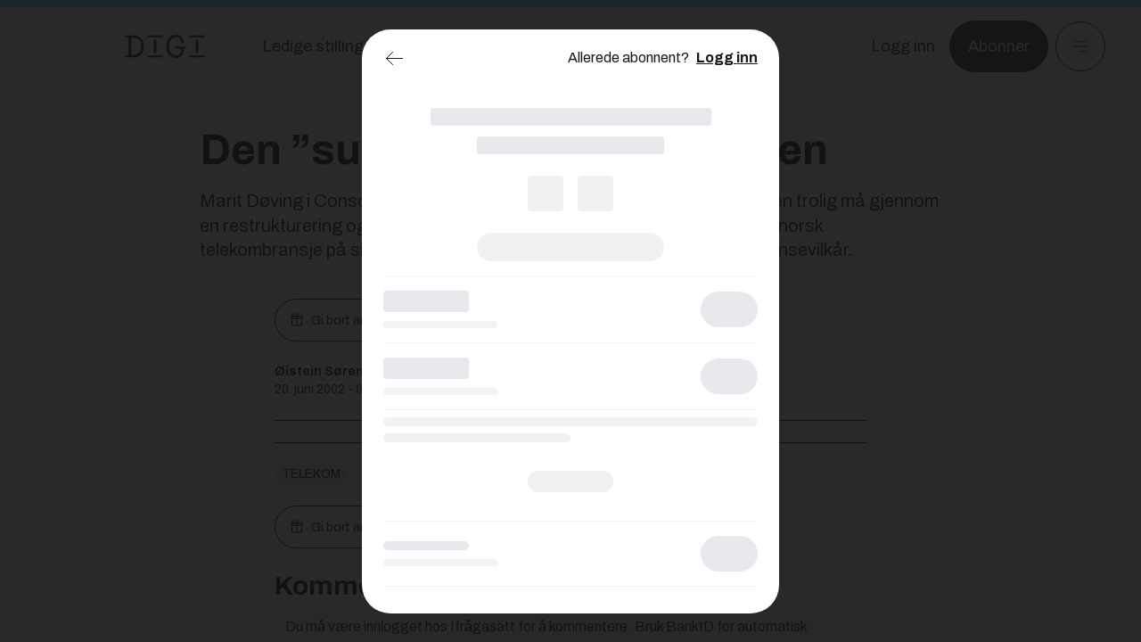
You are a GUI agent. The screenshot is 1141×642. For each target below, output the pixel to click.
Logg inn (727, 57)
